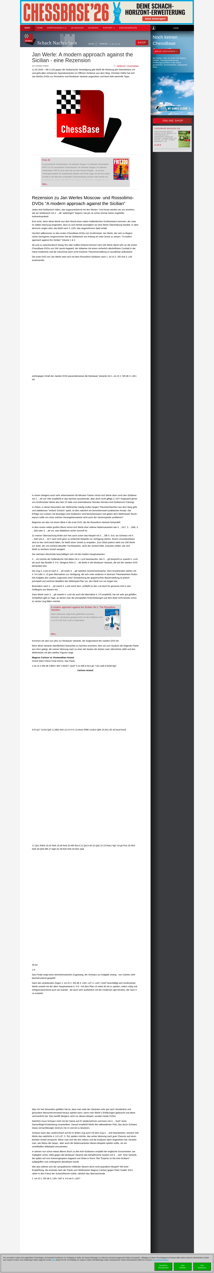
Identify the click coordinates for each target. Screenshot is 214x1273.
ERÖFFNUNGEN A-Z (57, 28)
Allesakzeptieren (202, 1266)
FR (119, 44)
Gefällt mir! (121, 66)
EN (113, 44)
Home (40, 28)
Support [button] (109, 28)
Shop (27, 28)
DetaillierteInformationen (163, 1266)
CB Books (93, 28)
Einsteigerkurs (128, 28)
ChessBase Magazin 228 (167, 128)
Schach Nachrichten (57, 42)
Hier (53, 1260)
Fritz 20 (46, 160)
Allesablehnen (182, 1266)
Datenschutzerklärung (160, 1260)
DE (110, 44)
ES (116, 44)
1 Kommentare (133, 66)
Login (175, 28)
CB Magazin (77, 28)
